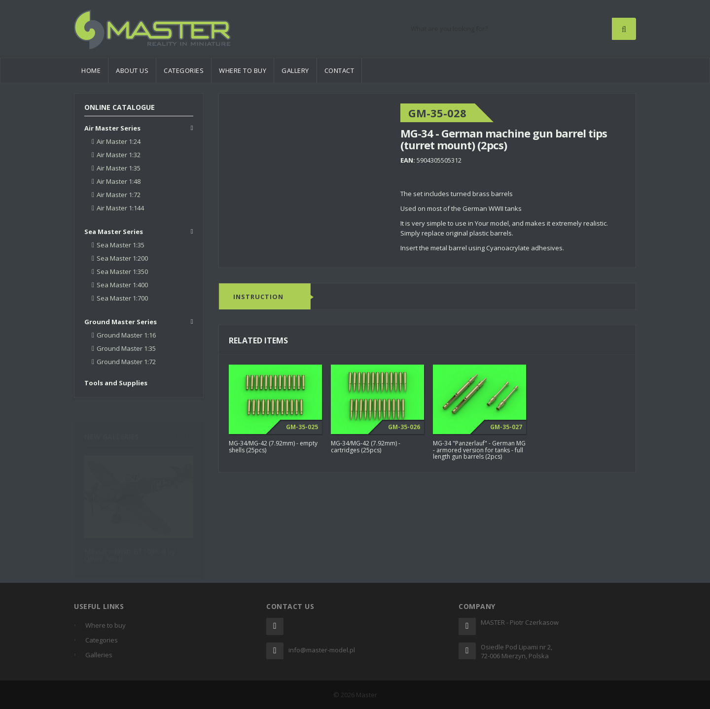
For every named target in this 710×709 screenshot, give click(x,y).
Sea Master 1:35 (120, 244)
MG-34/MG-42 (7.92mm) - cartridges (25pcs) (365, 446)
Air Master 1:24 (119, 141)
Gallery (295, 70)
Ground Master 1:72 (126, 361)
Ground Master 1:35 (126, 348)
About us (132, 70)
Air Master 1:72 (119, 194)
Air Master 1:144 (120, 207)
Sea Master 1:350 (122, 271)
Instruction (258, 297)
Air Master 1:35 (119, 168)
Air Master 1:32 (119, 154)
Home (91, 70)
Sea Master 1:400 (122, 284)
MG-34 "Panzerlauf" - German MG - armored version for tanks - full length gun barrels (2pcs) (479, 450)
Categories (184, 70)
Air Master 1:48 (119, 181)
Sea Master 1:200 (122, 258)
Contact (339, 70)
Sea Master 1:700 (122, 298)
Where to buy (242, 70)
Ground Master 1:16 (126, 335)
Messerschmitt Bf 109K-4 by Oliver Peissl (129, 549)
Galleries (98, 654)
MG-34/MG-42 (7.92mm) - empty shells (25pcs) (273, 446)
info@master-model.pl (321, 649)
